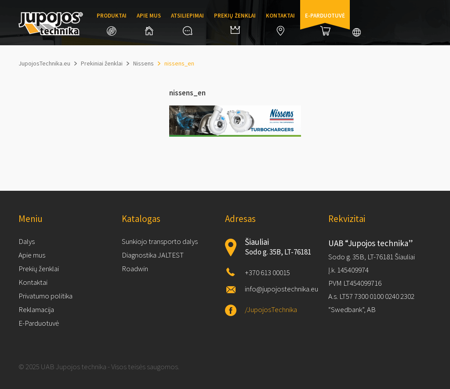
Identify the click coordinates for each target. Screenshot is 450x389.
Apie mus (149, 23)
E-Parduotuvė (38, 323)
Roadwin (135, 268)
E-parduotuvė (325, 24)
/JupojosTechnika (271, 309)
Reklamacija (36, 309)
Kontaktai (280, 24)
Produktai (112, 24)
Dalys (26, 241)
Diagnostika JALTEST (153, 255)
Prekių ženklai (235, 23)
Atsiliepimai (187, 23)
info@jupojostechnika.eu (281, 289)
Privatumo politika (45, 296)
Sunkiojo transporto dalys (160, 241)
